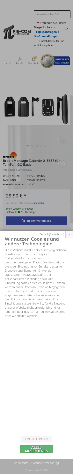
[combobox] (55, 223)
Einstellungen (36, 439)
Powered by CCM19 (36, 470)
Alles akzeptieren (36, 449)
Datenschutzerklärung (45, 463)
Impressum (21, 463)
